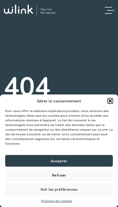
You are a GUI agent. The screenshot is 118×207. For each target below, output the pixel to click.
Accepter (59, 161)
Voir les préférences (59, 189)
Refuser (59, 175)
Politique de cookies (56, 201)
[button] (110, 100)
